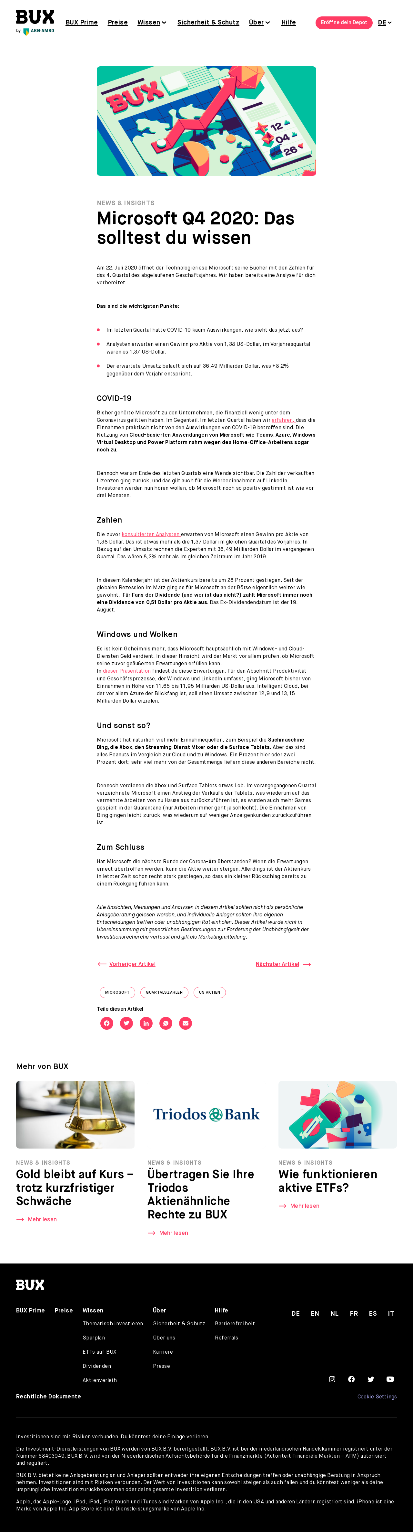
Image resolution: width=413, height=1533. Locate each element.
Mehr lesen (43, 1222)
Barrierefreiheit (235, 1325)
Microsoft (120, 994)
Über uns (164, 1339)
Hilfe (288, 22)
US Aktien (212, 994)
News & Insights (126, 204)
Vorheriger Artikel (133, 965)
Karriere (163, 1353)
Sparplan (94, 1339)
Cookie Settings (377, 1398)
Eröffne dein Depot (344, 22)
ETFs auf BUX (99, 1353)
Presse (161, 1367)
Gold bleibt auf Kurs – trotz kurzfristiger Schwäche (73, 1190)
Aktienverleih (100, 1381)
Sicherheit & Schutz (208, 22)
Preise (118, 22)
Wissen (148, 22)
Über (256, 22)
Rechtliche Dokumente (48, 1398)
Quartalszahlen (167, 994)
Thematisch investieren (113, 1325)
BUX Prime (81, 22)
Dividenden (97, 1367)
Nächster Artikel (276, 965)
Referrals (226, 1339)
